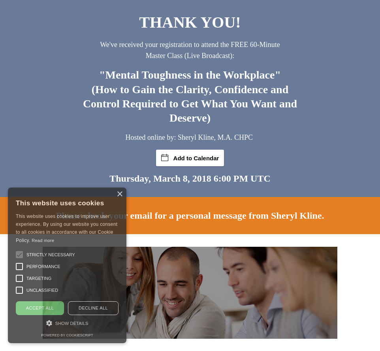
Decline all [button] (93, 308)
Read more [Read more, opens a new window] (43, 240)
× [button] (119, 194)
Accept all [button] (40, 308)
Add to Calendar (190, 157)
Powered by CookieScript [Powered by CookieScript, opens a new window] (67, 335)
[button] (19, 255)
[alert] (67, 265)
